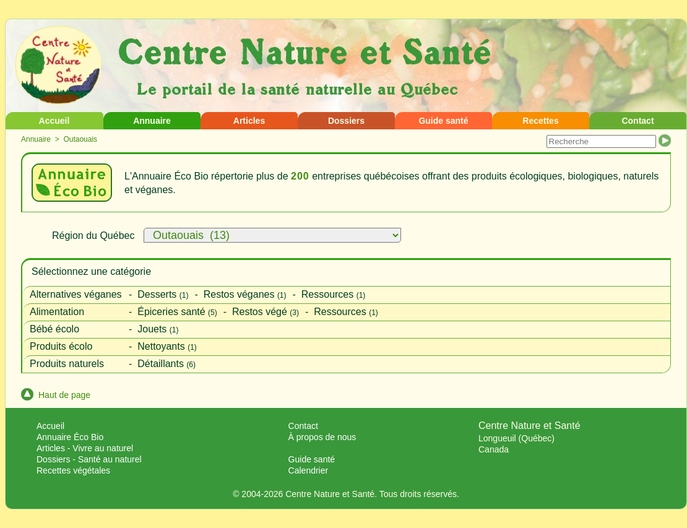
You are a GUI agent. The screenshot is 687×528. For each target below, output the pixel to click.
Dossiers (346, 121)
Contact (637, 121)
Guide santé (443, 121)
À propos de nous (322, 437)
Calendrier (308, 470)
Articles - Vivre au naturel (85, 448)
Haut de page (55, 395)
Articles (249, 121)
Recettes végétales (73, 470)
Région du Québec (93, 235)
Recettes (540, 121)
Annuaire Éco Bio (70, 437)
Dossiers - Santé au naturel (89, 459)
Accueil (54, 121)
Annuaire (152, 121)
